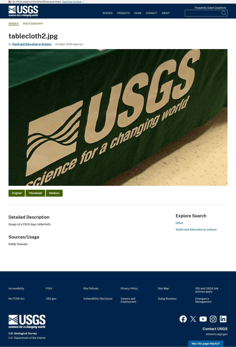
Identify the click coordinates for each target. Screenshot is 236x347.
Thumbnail (35, 193)
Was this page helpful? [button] (206, 343)
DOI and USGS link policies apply (206, 290)
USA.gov (51, 298)
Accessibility (16, 288)
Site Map (163, 288)
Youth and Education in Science (31, 44)
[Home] (23, 15)
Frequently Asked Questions (210, 7)
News (137, 13)
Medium (54, 193)
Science (108, 13)
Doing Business (167, 298)
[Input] (206, 13)
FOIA (49, 288)
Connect (151, 13)
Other (179, 223)
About (165, 13)
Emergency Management (203, 300)
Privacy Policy (129, 288)
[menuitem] (107, 11)
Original (17, 193)
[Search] (224, 13)
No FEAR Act (16, 298)
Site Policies (90, 288)
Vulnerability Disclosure (97, 298)
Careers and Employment (128, 300)
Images (14, 23)
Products (123, 13)
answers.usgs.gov (216, 334)
